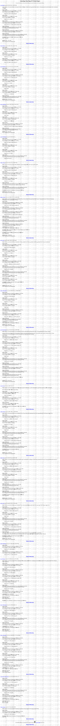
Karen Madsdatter (3, 104)
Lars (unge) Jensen (3, 329)
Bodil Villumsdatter (3, 635)
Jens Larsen (2, 240)
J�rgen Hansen (2, 197)
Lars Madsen (2, 5)
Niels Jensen (2, 503)
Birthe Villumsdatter (3, 290)
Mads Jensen (2, 457)
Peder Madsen (2, 45)
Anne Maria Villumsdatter (4, 676)
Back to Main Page (30, 43)
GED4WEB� (38, 722)
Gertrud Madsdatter (3, 136)
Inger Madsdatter (3, 66)
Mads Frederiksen (3, 543)
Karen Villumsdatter (3, 604)
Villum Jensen (2, 162)
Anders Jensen (2, 411)
